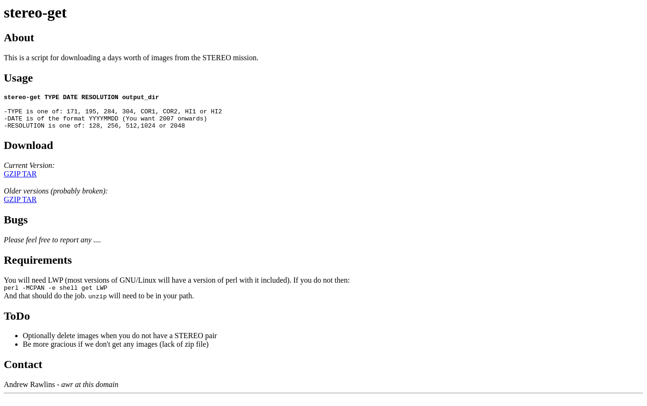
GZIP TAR (20, 181)
